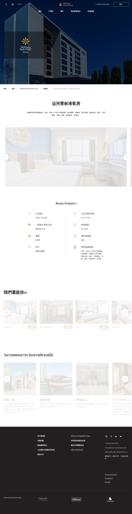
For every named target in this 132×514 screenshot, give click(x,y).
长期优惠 (91, 11)
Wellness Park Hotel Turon (29, 89)
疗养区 (51, 11)
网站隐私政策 (109, 478)
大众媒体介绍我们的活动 (46, 450)
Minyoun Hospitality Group (80, 436)
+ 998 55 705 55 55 (102, 4)
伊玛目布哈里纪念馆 (78, 440)
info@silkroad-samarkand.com (116, 448)
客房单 (45, 89)
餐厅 (62, 11)
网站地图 (107, 482)
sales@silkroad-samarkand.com (116, 452)
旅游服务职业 (42, 445)
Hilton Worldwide (77, 450)
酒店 (39, 11)
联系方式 (40, 454)
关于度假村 (41, 436)
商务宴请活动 (75, 11)
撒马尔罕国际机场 (77, 445)
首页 (5, 89)
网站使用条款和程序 (111, 475)
